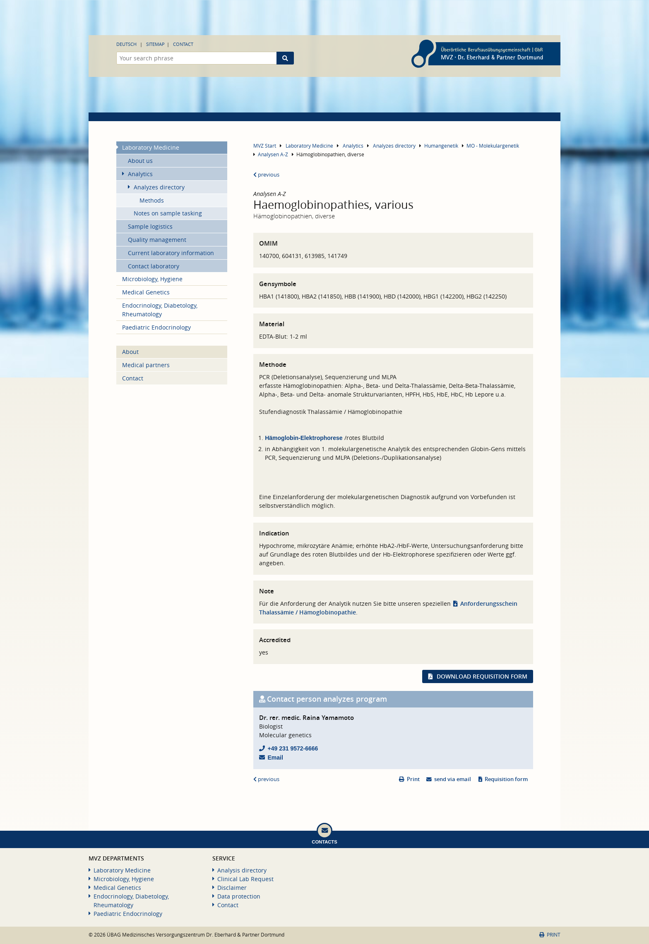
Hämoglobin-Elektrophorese (303, 438)
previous (266, 174)
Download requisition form (482, 676)
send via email (452, 779)
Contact (183, 44)
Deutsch (126, 44)
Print (413, 779)
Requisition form (506, 779)
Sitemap (155, 44)
